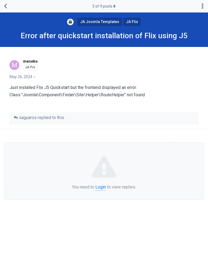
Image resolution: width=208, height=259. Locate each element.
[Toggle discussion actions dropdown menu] (202, 6)
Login (100, 187)
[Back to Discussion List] (5, 6)
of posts (104, 6)
